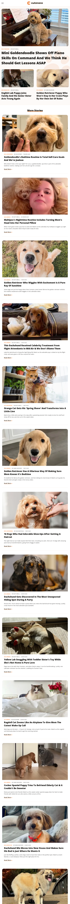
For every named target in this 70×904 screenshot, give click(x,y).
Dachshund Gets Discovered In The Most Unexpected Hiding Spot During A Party (51, 301)
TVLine (52, 888)
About (27, 870)
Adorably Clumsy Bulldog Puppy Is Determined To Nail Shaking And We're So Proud (51, 564)
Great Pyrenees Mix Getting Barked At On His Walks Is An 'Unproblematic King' (17, 457)
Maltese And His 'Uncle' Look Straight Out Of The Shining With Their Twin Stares (17, 564)
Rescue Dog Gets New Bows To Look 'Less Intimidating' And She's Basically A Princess (50, 668)
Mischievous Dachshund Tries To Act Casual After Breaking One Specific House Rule (51, 720)
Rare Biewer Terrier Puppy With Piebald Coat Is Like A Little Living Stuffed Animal (51, 772)
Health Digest (13, 883)
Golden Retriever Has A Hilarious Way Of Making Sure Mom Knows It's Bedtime (51, 249)
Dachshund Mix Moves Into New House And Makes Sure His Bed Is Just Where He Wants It (51, 405)
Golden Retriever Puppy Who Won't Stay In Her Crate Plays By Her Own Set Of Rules (52, 96)
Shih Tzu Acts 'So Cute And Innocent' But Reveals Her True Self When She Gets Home (16, 509)
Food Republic (36, 880)
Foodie (28, 880)
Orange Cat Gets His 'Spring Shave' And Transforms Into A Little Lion (17, 249)
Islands (37, 883)
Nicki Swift (18, 885)
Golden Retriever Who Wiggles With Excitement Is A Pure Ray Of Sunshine (18, 192)
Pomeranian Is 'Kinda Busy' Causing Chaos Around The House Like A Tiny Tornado (17, 720)
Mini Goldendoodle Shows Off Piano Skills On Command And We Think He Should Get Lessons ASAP (34, 57)
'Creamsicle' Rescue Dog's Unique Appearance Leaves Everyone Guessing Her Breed (50, 510)
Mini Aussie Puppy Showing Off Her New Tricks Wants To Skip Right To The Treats (15, 824)
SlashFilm (54, 885)
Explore (22, 880)
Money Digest (9, 885)
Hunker (31, 883)
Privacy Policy (38, 870)
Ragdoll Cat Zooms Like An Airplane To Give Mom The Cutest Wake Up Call (52, 351)
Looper (50, 883)
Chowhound (14, 880)
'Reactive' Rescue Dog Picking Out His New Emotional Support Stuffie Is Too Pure (16, 616)
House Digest (23, 883)
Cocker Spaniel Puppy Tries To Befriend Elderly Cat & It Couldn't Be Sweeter (17, 405)
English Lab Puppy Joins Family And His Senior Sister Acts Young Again (16, 96)
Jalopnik (44, 883)
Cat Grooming (8, 241)
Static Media (25, 873)
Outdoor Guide (28, 885)
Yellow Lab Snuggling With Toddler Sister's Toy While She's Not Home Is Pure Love (17, 353)
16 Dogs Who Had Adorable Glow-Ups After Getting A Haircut (17, 299)
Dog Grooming (8, 134)
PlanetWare (38, 885)
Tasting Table (17, 888)
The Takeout (44, 888)
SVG (10, 888)
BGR (7, 880)
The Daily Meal (27, 888)
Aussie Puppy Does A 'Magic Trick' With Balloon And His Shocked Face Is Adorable (51, 457)
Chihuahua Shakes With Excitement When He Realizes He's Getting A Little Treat (51, 616)
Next (38, 854)
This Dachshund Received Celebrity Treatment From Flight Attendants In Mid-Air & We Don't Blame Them (51, 195)
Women (58, 888)
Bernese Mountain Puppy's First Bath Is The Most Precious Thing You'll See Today (17, 668)
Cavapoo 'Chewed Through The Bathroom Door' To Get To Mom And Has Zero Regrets (16, 772)
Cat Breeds (41, 345)
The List (36, 888)
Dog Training (5, 49)
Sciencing (46, 885)
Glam (54, 880)
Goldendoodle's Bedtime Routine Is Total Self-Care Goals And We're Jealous (17, 140)
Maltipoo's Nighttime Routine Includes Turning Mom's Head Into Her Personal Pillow (51, 142)
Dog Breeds (39, 90)
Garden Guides (46, 880)
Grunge (60, 880)
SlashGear (62, 885)
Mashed (56, 883)
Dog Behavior (5, 90)
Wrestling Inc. (35, 890)
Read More (7, 156)
